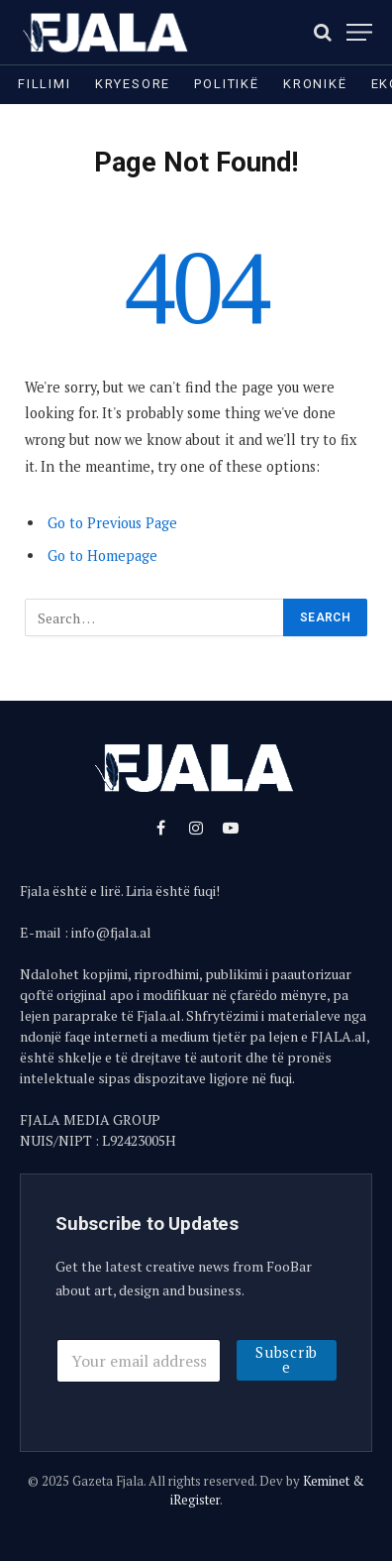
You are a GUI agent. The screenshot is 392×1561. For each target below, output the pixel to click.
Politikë (226, 83)
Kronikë (315, 83)
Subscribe (286, 1359)
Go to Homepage (102, 555)
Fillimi (44, 83)
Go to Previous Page (112, 522)
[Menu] (359, 32)
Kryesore (133, 83)
